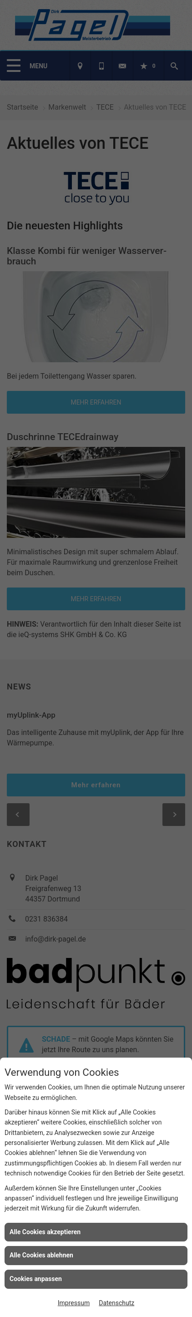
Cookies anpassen (36, 1278)
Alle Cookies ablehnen (41, 1255)
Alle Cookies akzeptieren (45, 1232)
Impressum (74, 1303)
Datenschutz (116, 1303)
